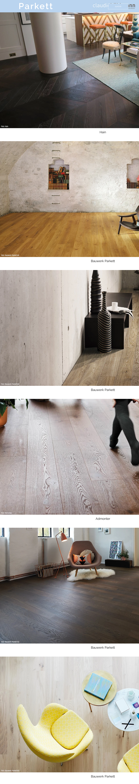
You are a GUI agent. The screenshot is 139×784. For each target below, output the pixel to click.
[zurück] (118, 6)
